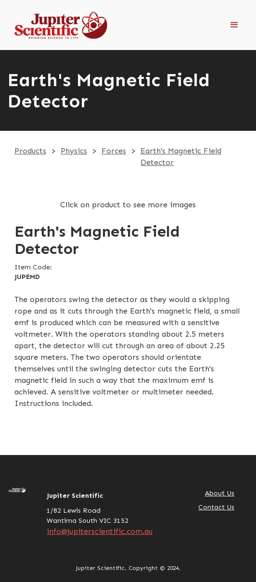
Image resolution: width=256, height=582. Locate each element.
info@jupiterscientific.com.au (100, 531)
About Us (219, 493)
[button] (234, 25)
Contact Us (216, 507)
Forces (114, 150)
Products (30, 150)
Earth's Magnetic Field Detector (181, 156)
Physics (74, 150)
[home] (57, 25)
